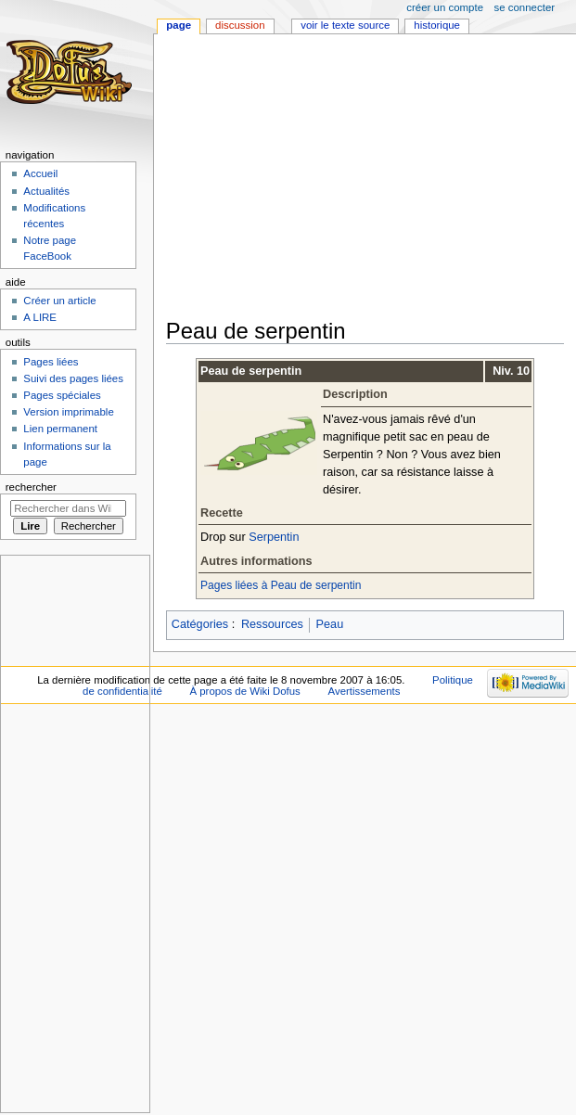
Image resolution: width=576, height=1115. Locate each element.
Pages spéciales (61, 395)
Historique (437, 25)
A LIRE (40, 317)
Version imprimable (68, 411)
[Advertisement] (370, 178)
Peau (330, 624)
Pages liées (50, 361)
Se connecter (525, 7)
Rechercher (31, 487)
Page (178, 25)
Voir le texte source (345, 25)
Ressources (272, 624)
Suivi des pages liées (73, 378)
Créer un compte (444, 7)
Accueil (40, 173)
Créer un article (59, 300)
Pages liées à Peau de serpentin (280, 585)
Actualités (46, 191)
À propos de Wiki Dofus (244, 691)
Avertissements (364, 691)
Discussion (239, 25)
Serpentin (274, 537)
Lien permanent (60, 428)
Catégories (200, 624)
